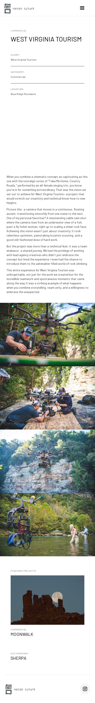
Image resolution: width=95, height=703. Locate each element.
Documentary (19, 653)
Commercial (19, 629)
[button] (82, 8)
